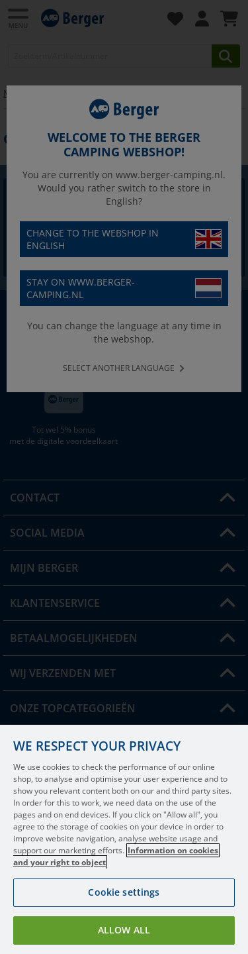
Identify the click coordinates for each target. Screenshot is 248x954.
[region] (124, 839)
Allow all (124, 930)
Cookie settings (123, 892)
